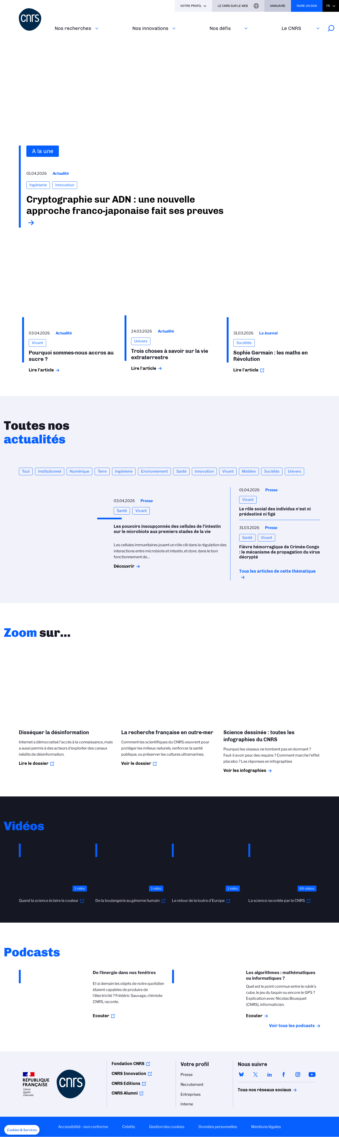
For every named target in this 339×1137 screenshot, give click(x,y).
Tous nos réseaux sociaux (256, 1089)
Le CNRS (291, 28)
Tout (26, 471)
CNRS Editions (126, 1083)
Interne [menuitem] (187, 1104)
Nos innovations (150, 28)
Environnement (154, 471)
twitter (255, 1074)
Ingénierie (124, 471)
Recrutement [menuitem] (192, 1084)
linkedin (269, 1074)
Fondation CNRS (128, 1063)
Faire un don (307, 6)
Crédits (128, 1127)
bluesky (241, 1074)
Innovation (204, 471)
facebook (283, 1074)
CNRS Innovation (129, 1073)
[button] (22, 1130)
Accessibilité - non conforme (83, 1127)
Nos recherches (73, 28)
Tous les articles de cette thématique (277, 571)
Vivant (228, 471)
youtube (311, 1074)
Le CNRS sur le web (233, 6)
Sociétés (271, 471)
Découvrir (124, 566)
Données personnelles (217, 1127)
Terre (102, 471)
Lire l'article (41, 370)
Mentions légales (266, 1127)
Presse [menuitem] (187, 1074)
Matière (249, 471)
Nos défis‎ (220, 28)
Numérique (79, 471)
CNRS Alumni (125, 1093)
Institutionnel (49, 471)
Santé (181, 471)
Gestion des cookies (166, 1127)
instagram (297, 1074)
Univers (294, 471)
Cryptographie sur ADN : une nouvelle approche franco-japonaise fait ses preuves (125, 205)
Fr (328, 6)
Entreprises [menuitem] (191, 1094)
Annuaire (277, 6)
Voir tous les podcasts (292, 1025)
